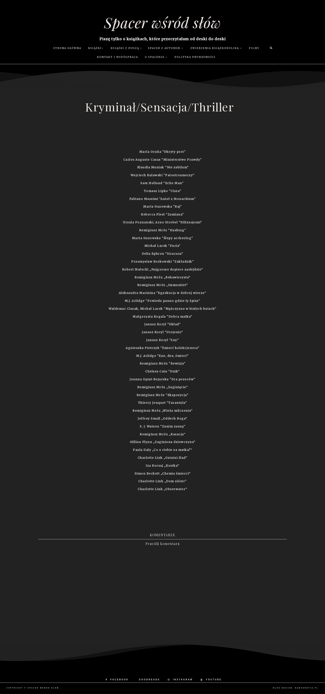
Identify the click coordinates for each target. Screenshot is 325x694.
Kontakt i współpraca (117, 57)
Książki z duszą (126, 48)
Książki (96, 48)
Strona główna (67, 48)
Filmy (254, 48)
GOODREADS (149, 679)
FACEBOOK (117, 679)
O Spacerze (156, 57)
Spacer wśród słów (162, 22)
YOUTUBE (211, 679)
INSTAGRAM (180, 679)
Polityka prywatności (195, 57)
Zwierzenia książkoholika (216, 48)
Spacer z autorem (165, 48)
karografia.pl (307, 688)
